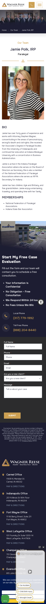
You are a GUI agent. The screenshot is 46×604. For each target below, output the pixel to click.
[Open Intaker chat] (19, 603)
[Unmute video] (30, 571)
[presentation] (22, 405)
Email (7, 363)
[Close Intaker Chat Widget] (43, 547)
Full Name (9, 342)
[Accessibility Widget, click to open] (40, 302)
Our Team (14, 30)
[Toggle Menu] (40, 5)
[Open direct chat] (39, 547)
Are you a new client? (15, 374)
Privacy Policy (27, 441)
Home (4, 30)
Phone (7, 352)
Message (8, 384)
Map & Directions (15, 486)
